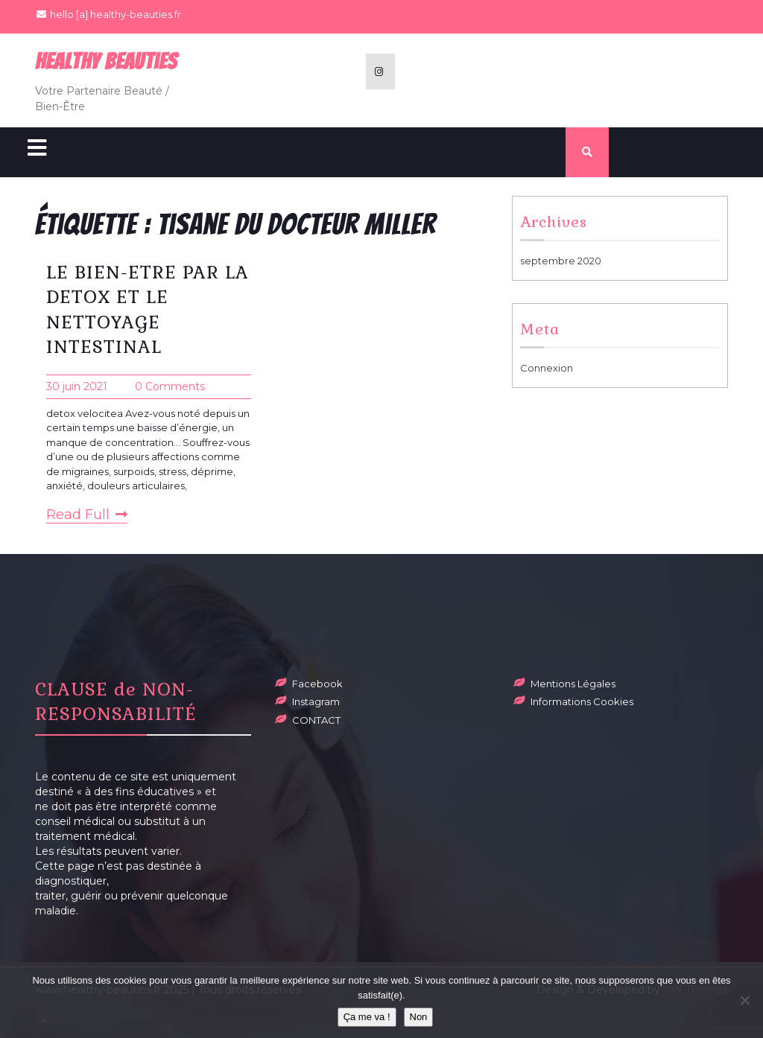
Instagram (316, 701)
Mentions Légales (573, 684)
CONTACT (316, 720)
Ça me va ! (366, 1016)
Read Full (86, 514)
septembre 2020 (560, 261)
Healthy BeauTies (106, 61)
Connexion (546, 368)
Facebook (317, 684)
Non (419, 1016)
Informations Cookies (582, 701)
